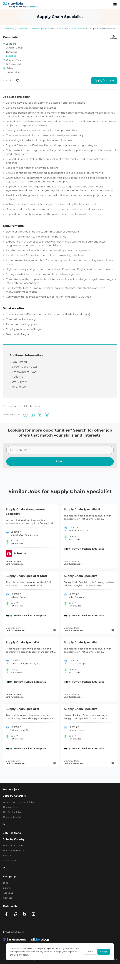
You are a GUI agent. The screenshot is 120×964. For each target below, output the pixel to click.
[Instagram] (33, 914)
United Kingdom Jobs (15, 850)
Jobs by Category (14, 795)
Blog (5, 882)
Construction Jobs (13, 817)
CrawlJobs (8, 28)
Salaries (7, 887)
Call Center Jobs (12, 812)
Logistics (22, 28)
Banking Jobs (10, 807)
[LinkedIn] (24, 914)
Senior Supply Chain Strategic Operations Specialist (59, 28)
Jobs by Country (14, 839)
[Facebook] (6, 914)
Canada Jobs (10, 860)
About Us (8, 892)
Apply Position (104, 80)
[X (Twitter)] (15, 914)
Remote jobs (11, 789)
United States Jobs (13, 845)
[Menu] (115, 4)
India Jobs (8, 855)
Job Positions (12, 832)
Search (60, 461)
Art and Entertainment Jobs (18, 802)
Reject (90, 951)
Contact (7, 897)
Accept (104, 951)
